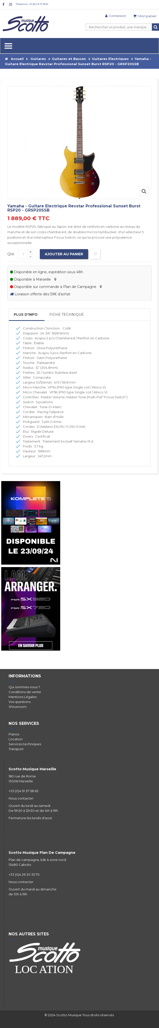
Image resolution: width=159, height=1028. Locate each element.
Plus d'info (26, 314)
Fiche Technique (66, 314)
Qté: (11, 254)
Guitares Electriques (110, 59)
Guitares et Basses (69, 59)
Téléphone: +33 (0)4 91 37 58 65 (32, 4)
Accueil (14, 59)
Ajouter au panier (64, 254)
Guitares (38, 59)
